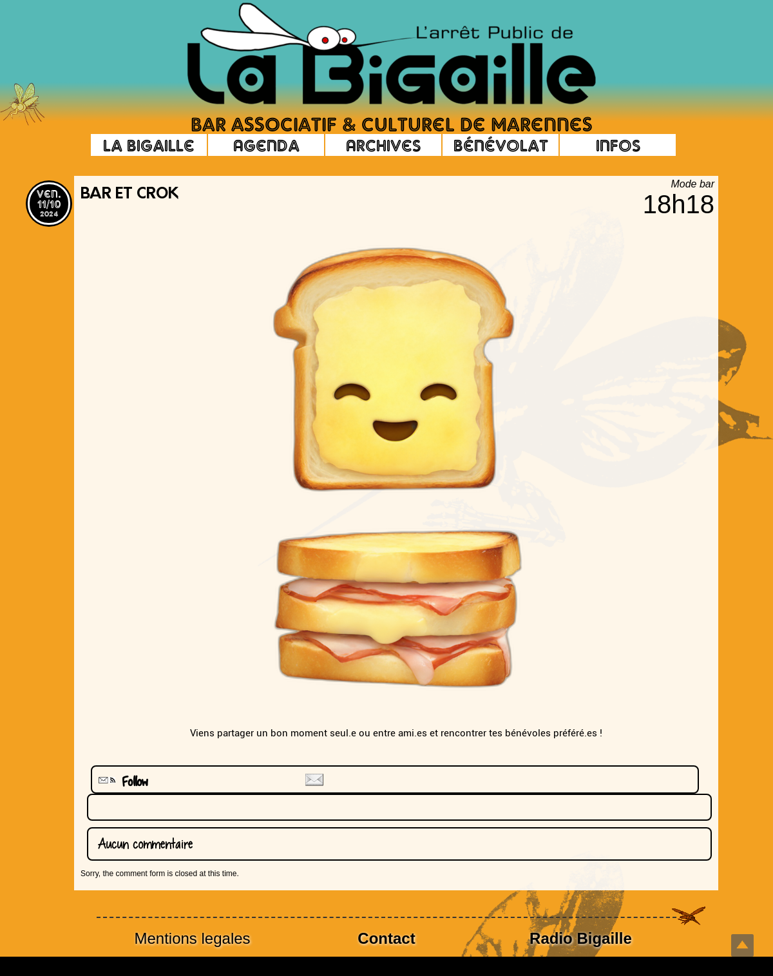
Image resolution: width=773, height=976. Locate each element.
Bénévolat (500, 145)
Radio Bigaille (581, 938)
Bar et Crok (130, 194)
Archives (383, 145)
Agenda (266, 145)
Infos (618, 145)
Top (742, 945)
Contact (386, 938)
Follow (122, 781)
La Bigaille (149, 145)
